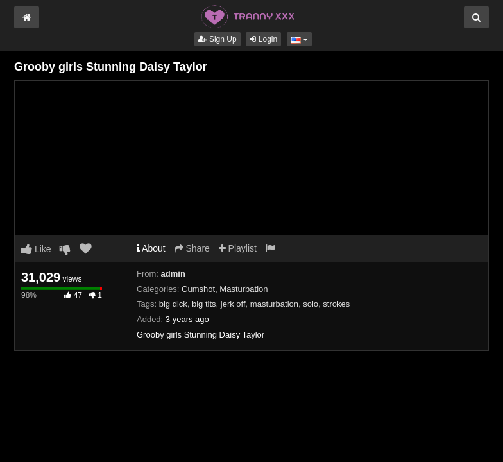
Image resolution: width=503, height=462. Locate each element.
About (151, 248)
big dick (173, 304)
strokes (336, 304)
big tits (204, 304)
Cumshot (198, 289)
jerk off (233, 304)
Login (263, 39)
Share (192, 248)
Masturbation (243, 289)
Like (36, 249)
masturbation (274, 304)
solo (310, 304)
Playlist (238, 248)
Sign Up (217, 39)
